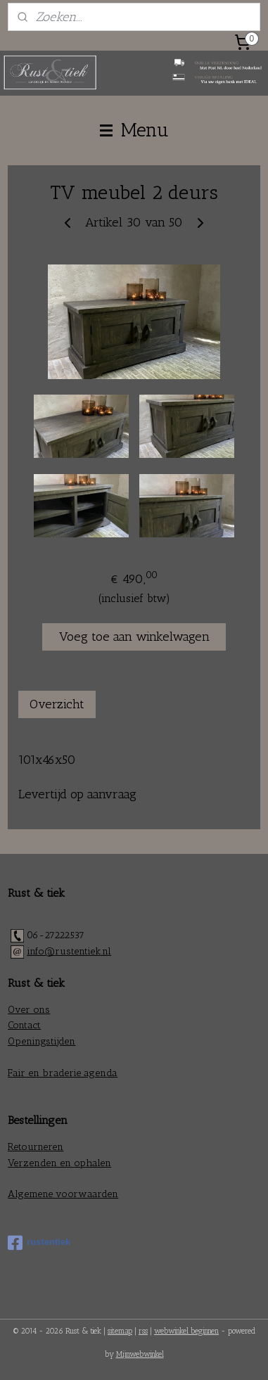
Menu (134, 130)
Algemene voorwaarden (63, 1194)
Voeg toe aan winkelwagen (134, 636)
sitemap (120, 1331)
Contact (24, 1025)
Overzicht (57, 704)
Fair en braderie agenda (62, 1073)
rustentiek (39, 1242)
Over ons (29, 1010)
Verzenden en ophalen (59, 1163)
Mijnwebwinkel (140, 1354)
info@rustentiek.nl (69, 951)
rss (143, 1331)
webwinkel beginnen (186, 1331)
